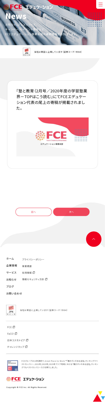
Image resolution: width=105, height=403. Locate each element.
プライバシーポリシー (33, 262)
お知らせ (11, 281)
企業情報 (11, 267)
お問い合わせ (14, 295)
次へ (74, 214)
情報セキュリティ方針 (33, 282)
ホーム (10, 260)
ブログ (10, 288)
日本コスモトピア (16, 343)
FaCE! (10, 337)
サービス (11, 274)
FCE (9, 330)
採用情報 (27, 276)
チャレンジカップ (15, 350)
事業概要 (27, 269)
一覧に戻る (52, 192)
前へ (31, 214)
